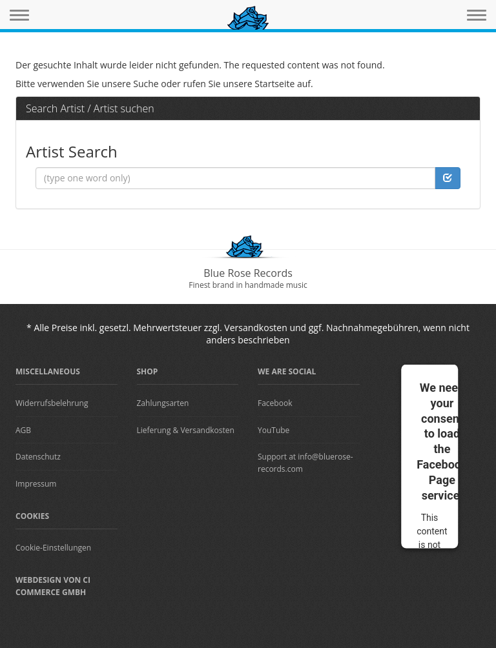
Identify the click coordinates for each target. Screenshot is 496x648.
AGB (23, 430)
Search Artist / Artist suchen (90, 108)
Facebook (275, 403)
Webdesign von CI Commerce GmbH (53, 586)
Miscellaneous (48, 371)
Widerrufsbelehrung (52, 403)
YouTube (273, 430)
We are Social (287, 371)
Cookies (32, 516)
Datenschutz (38, 456)
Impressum (36, 483)
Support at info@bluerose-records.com (305, 462)
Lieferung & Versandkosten (185, 430)
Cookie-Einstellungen (53, 547)
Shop (147, 371)
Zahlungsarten (163, 403)
